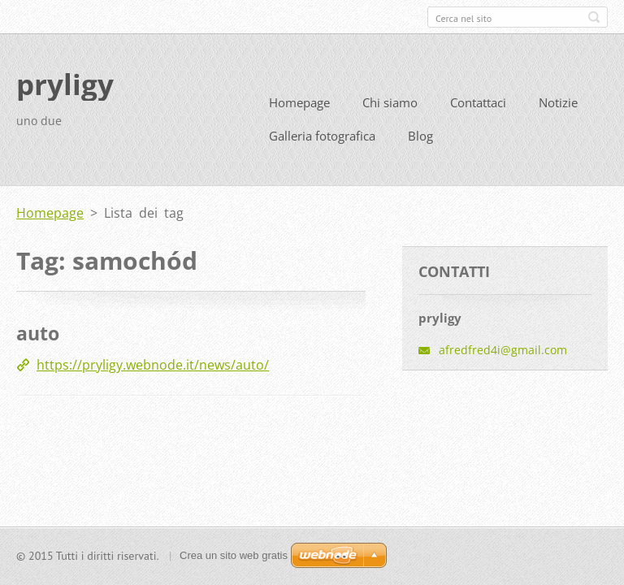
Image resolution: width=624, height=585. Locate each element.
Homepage (299, 101)
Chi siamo (390, 101)
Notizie (558, 101)
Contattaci (478, 101)
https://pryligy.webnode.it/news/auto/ (153, 363)
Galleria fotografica (322, 134)
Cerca (594, 17)
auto (37, 331)
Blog (420, 134)
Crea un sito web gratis (234, 555)
